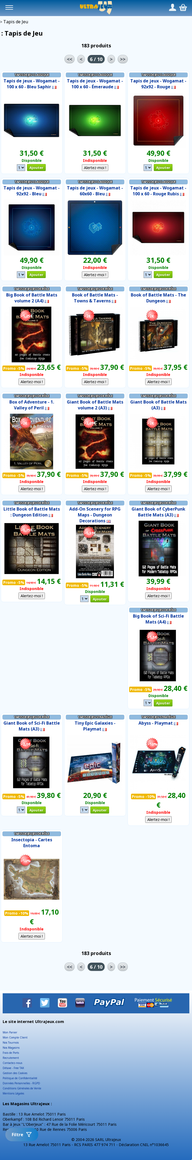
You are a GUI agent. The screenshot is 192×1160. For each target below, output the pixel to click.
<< (69, 59)
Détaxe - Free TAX (13, 1068)
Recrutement (11, 1058)
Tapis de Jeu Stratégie (95, 717)
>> (122, 59)
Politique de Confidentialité (20, 1078)
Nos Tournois (11, 1042)
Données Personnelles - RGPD (21, 1083)
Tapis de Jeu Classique (31, 75)
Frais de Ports (11, 1053)
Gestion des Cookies (15, 1073)
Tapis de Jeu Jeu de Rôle (31, 289)
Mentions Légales (13, 1093)
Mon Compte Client (15, 1037)
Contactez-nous (12, 1063)
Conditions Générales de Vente (22, 1088)
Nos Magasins (11, 1047)
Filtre (22, 1135)
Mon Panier (10, 1032)
